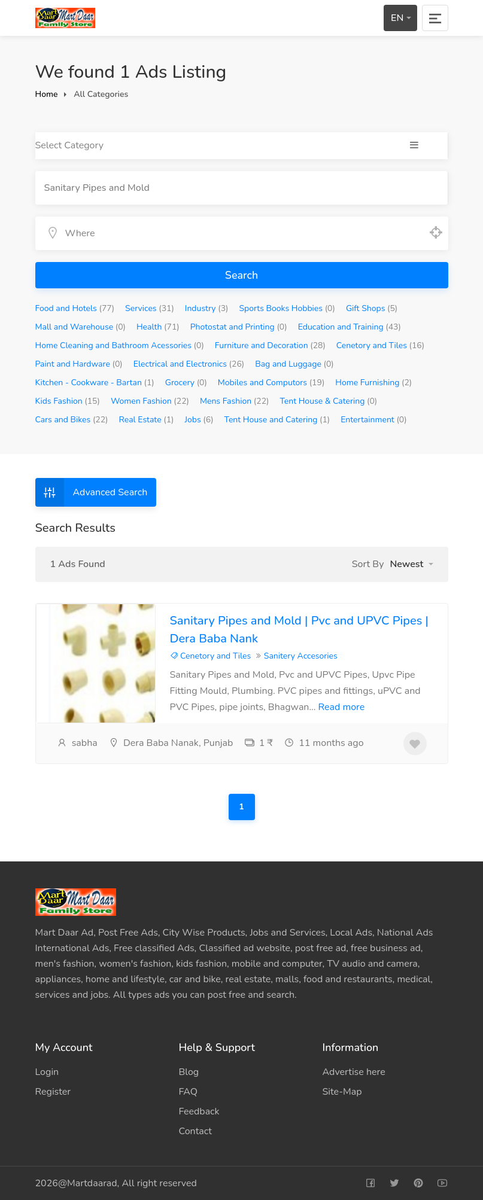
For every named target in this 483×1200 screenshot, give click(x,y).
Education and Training (349, 327)
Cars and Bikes (71, 419)
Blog (189, 1072)
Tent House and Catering (277, 419)
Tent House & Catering (328, 401)
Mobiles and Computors (271, 382)
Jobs (198, 419)
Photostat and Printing (238, 327)
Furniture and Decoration (270, 345)
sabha (77, 743)
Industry (207, 308)
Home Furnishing (373, 382)
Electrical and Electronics (189, 364)
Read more (341, 707)
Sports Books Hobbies (287, 308)
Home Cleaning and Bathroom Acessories (119, 345)
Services (149, 308)
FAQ (188, 1091)
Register (53, 1091)
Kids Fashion (67, 401)
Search (241, 275)
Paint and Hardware (79, 364)
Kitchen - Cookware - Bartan (94, 382)
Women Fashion (150, 401)
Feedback (199, 1111)
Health (158, 327)
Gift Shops (371, 308)
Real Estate (146, 419)
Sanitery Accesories (301, 656)
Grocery (186, 382)
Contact (195, 1131)
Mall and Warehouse (80, 327)
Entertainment (373, 419)
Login (47, 1072)
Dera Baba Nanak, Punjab (170, 743)
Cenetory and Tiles (380, 345)
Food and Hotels (75, 308)
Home (46, 94)
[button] (411, 564)
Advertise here (354, 1072)
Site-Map (342, 1091)
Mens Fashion (234, 401)
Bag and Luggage (294, 364)
